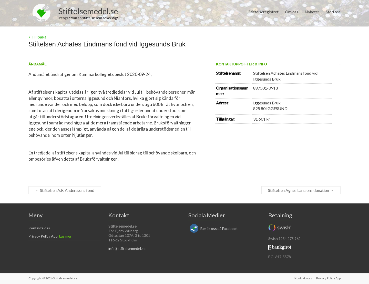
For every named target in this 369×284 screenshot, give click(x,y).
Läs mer (65, 236)
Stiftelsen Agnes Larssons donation (301, 190)
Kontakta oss (39, 228)
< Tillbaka (37, 36)
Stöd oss (333, 11)
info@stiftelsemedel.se (127, 248)
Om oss (291, 11)
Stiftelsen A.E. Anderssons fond (64, 190)
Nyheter (312, 11)
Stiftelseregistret (264, 11)
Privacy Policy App (43, 236)
